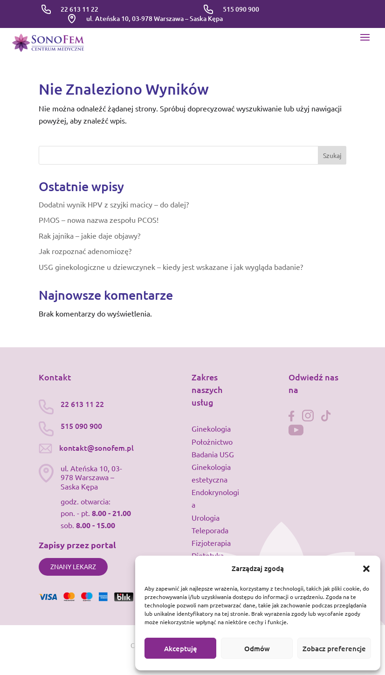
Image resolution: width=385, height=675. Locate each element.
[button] (366, 568)
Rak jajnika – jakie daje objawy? (89, 235)
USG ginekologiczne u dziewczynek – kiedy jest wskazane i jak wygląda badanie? (171, 266)
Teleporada (210, 530)
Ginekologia (211, 428)
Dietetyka (208, 555)
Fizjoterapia (211, 542)
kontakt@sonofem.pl (96, 447)
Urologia (206, 517)
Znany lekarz (73, 566)
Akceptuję (180, 648)
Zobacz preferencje (334, 648)
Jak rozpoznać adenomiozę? (85, 250)
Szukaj (332, 155)
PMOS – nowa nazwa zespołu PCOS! (98, 219)
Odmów (257, 648)
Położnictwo (212, 441)
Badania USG (213, 454)
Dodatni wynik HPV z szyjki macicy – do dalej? (114, 204)
